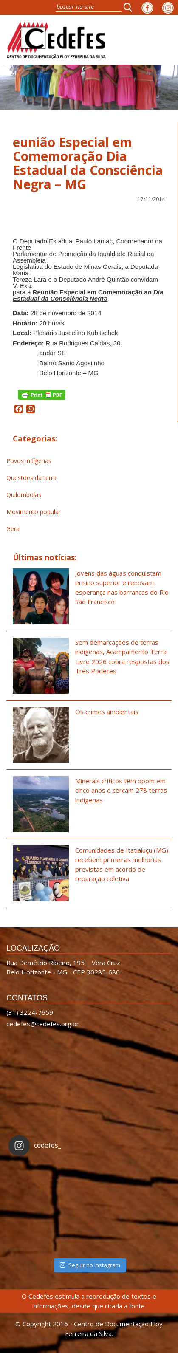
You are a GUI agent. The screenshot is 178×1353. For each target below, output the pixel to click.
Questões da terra (31, 478)
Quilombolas (23, 495)
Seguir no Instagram (90, 1265)
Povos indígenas (28, 461)
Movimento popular (33, 512)
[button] (130, 7)
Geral (13, 529)
